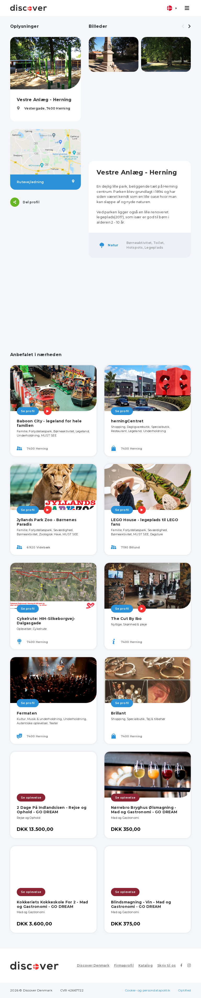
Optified (184, 990)
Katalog (145, 965)
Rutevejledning (45, 182)
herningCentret (127, 421)
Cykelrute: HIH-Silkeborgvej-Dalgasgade (46, 620)
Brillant (118, 713)
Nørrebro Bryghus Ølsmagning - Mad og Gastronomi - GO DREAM (144, 809)
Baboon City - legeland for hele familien (49, 423)
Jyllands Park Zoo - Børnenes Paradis (46, 522)
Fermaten (27, 713)
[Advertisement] (140, 116)
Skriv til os (166, 965)
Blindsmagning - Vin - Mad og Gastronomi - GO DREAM (141, 904)
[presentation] (183, 26)
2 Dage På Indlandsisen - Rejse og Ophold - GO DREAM (51, 809)
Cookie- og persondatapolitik (147, 990)
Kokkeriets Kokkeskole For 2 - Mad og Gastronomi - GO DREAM (52, 904)
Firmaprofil (124, 965)
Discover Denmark (93, 965)
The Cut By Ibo (126, 618)
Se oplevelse (31, 797)
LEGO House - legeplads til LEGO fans (144, 522)
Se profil (28, 411)
